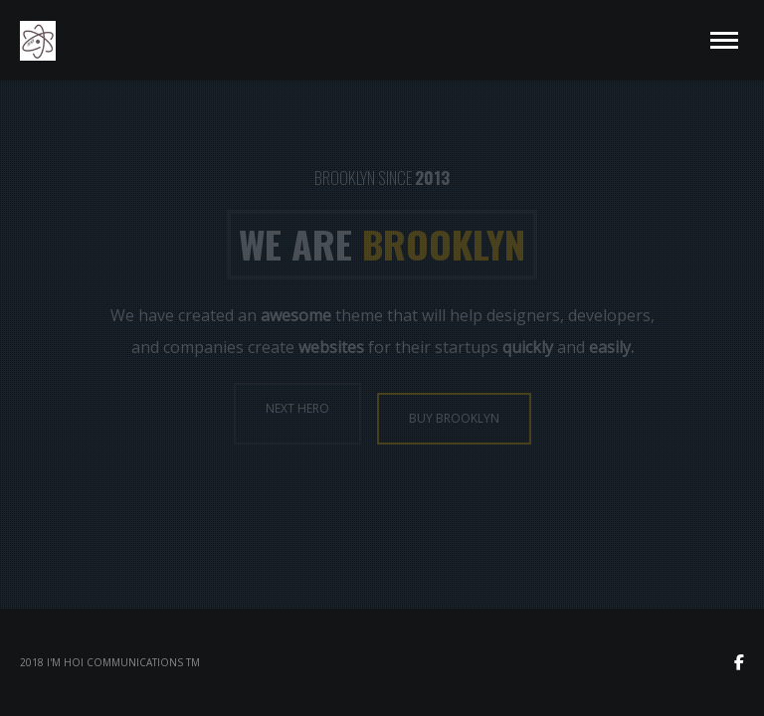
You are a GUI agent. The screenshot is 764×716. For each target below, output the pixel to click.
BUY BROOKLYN (454, 418)
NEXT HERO (297, 408)
